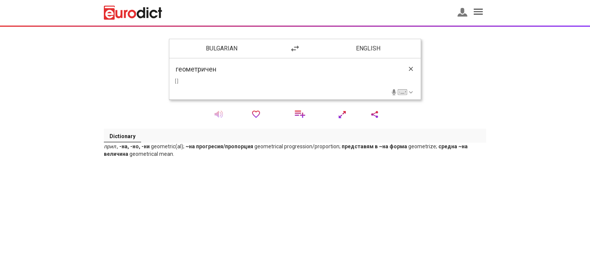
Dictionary (122, 136)
